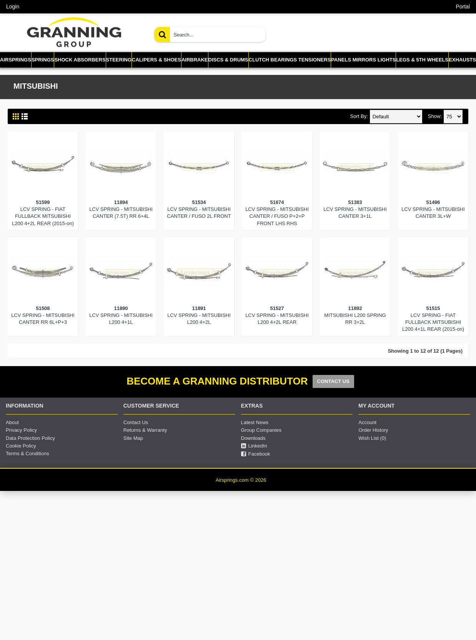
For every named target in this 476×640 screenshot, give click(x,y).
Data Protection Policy (30, 438)
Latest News (255, 422)
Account (367, 422)
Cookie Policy (21, 446)
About (12, 422)
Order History (373, 430)
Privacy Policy (21, 430)
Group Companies (261, 430)
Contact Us (135, 422)
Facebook (255, 454)
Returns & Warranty (145, 430)
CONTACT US (333, 381)
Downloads (253, 438)
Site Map (133, 438)
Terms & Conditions (27, 453)
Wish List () (372, 438)
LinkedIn (254, 446)
